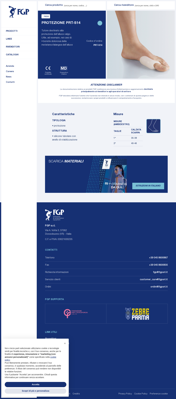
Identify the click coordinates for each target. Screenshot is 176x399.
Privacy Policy (125, 394)
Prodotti (11, 31)
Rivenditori (13, 47)
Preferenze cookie (159, 394)
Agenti (48, 348)
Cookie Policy (140, 394)
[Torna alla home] (19, 12)
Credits (76, 394)
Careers (10, 72)
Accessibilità (52, 358)
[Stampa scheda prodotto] (99, 23)
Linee (9, 39)
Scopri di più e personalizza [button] (35, 391)
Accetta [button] (35, 384)
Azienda (10, 66)
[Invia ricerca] (41, 5)
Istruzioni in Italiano (148, 186)
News (8, 77)
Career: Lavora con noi (57, 343)
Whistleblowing (53, 353)
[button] (65, 343)
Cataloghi (12, 55)
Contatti (10, 82)
